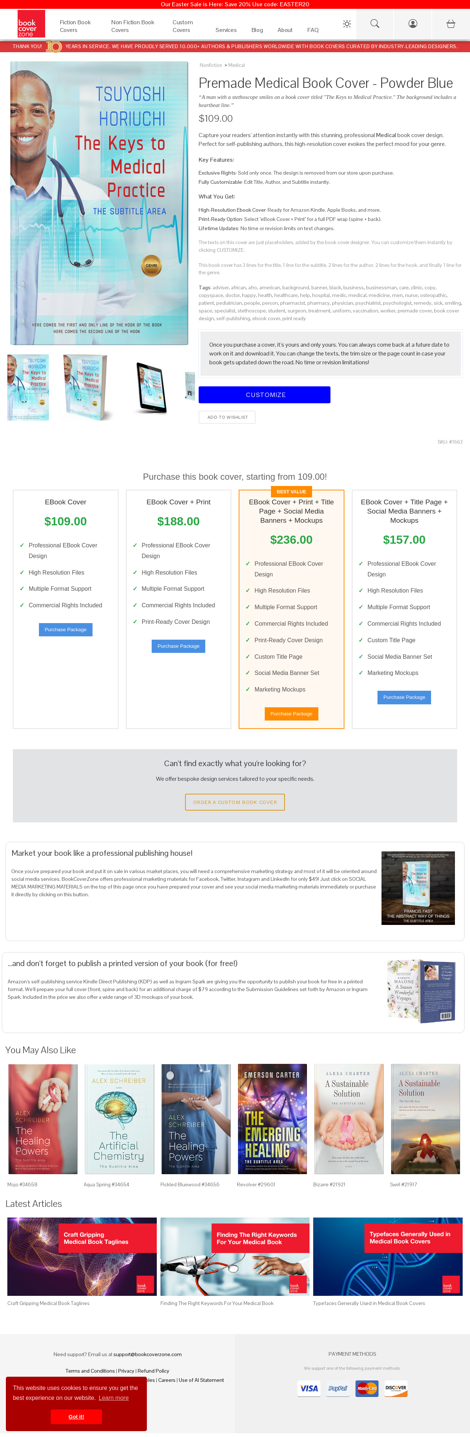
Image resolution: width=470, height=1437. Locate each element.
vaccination (365, 310)
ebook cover (266, 318)
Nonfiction (211, 65)
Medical (236, 65)
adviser (221, 287)
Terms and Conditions (90, 1374)
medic (339, 295)
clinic (416, 287)
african (238, 287)
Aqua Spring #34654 (106, 1188)
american (269, 287)
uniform (342, 310)
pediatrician (229, 303)
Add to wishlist (227, 417)
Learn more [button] (114, 1398)
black (335, 287)
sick (438, 303)
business (353, 287)
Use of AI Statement (201, 1383)
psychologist (397, 303)
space (205, 310)
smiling (453, 303)
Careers (167, 1383)
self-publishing (233, 318)
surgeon (297, 310)
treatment (319, 310)
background (295, 287)
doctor (232, 295)
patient (206, 303)
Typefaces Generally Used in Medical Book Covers (369, 1306)
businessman (381, 287)
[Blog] (257, 32)
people (252, 303)
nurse (411, 295)
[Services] (226, 32)
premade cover (415, 310)
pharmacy (318, 303)
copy (429, 287)
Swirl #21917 (403, 1188)
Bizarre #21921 (329, 1188)
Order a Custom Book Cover (235, 806)
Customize (264, 394)
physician (342, 303)
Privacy (126, 1374)
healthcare (286, 295)
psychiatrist (368, 303)
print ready (294, 318)
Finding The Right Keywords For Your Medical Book (217, 1306)
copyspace (211, 295)
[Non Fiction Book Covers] (134, 32)
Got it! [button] (76, 1417)
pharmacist (292, 303)
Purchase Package (66, 631)
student (276, 310)
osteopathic (433, 295)
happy (249, 295)
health (265, 295)
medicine (379, 295)
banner (319, 287)
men (397, 295)
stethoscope (252, 310)
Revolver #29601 (256, 1188)
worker (387, 310)
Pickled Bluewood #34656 (190, 1188)
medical (357, 295)
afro (252, 287)
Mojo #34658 (22, 1188)
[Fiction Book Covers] (78, 32)
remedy (422, 303)
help (305, 295)
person (270, 303)
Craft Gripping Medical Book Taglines (48, 1306)
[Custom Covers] (186, 32)
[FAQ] (313, 32)
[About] (285, 32)
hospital (321, 295)
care (404, 287)
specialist (224, 310)
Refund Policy (153, 1374)
